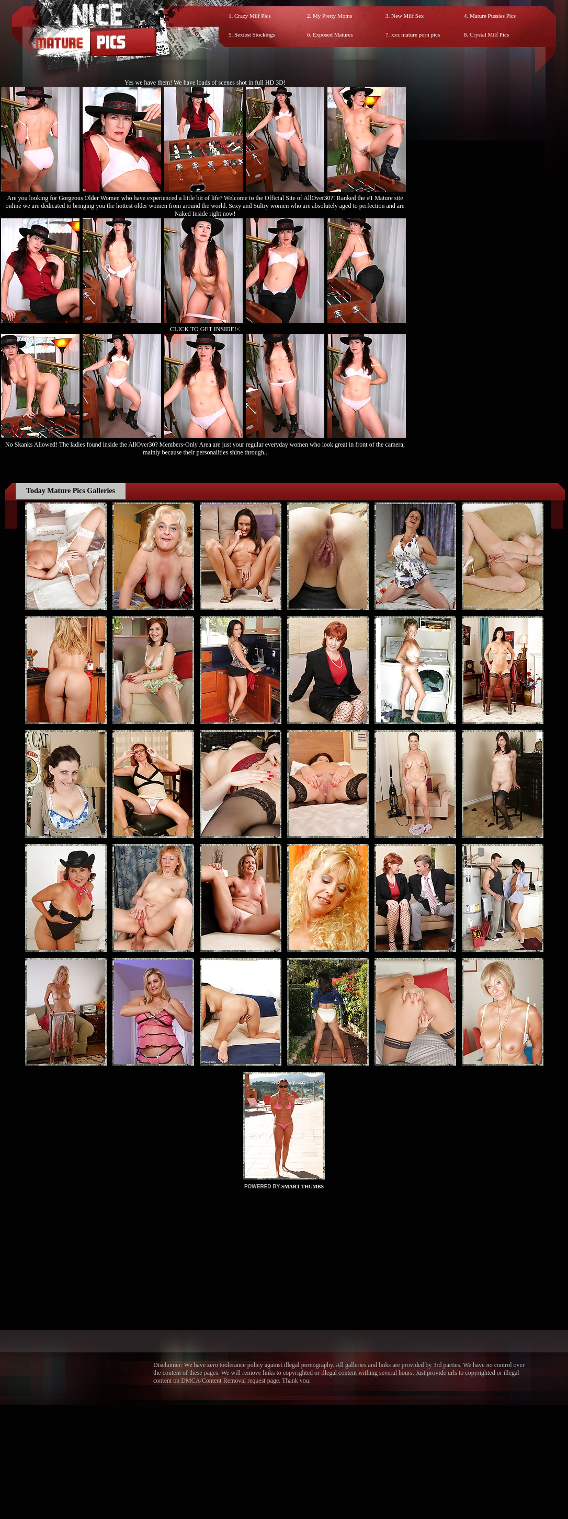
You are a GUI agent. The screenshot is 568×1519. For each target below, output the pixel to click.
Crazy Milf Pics (252, 16)
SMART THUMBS (302, 1186)
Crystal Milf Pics (489, 34)
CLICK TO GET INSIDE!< (205, 329)
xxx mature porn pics (415, 34)
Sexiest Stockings (254, 34)
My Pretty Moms (332, 16)
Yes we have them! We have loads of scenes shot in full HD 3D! (205, 82)
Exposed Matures (333, 34)
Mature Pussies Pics (493, 16)
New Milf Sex (407, 16)
